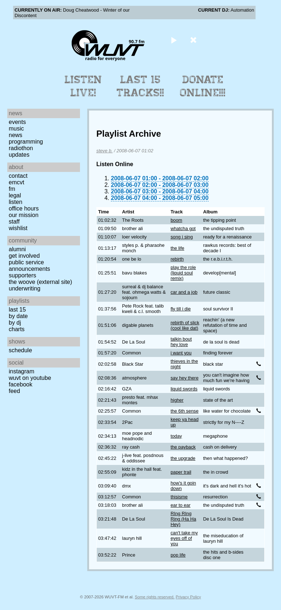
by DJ (15, 323)
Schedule (20, 350)
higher (177, 400)
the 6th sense (184, 411)
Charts (17, 329)
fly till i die (180, 309)
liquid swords (183, 389)
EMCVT (16, 182)
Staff (14, 221)
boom (176, 220)
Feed (14, 391)
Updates (19, 155)
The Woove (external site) (40, 282)
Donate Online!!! (203, 86)
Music (16, 128)
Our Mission (24, 215)
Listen (15, 202)
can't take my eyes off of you (184, 538)
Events (17, 122)
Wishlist (18, 228)
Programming (26, 142)
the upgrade (182, 458)
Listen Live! (83, 86)
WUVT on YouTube (30, 378)
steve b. (104, 150)
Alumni (17, 249)
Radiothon (21, 148)
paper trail (180, 472)
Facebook (20, 384)
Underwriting (24, 288)
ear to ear (180, 505)
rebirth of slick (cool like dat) (184, 325)
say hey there (184, 378)
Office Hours (24, 208)
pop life (177, 555)
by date (18, 316)
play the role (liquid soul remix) (183, 273)
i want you (181, 353)
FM (12, 189)
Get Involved (24, 256)
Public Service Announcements (29, 265)
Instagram (21, 371)
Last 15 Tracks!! (140, 86)
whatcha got (183, 228)
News (15, 135)
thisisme (179, 496)
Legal (15, 195)
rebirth (177, 259)
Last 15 (17, 309)
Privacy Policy (188, 597)
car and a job (183, 292)
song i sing (181, 237)
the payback (183, 447)
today (176, 436)
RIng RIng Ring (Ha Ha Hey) (183, 519)
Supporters (22, 275)
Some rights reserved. (154, 597)
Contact (18, 176)
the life (177, 248)
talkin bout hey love (181, 341)
